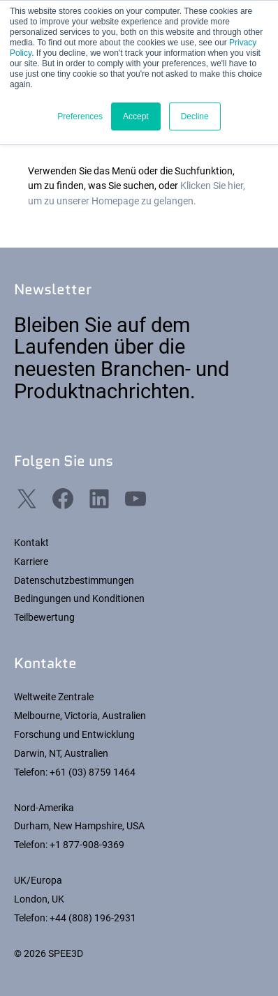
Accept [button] (136, 116)
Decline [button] (195, 116)
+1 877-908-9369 (87, 844)
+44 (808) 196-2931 (93, 917)
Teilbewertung (44, 617)
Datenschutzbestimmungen (74, 580)
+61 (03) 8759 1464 (93, 772)
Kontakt (31, 542)
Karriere (31, 561)
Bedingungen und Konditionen (79, 598)
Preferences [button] (80, 116)
